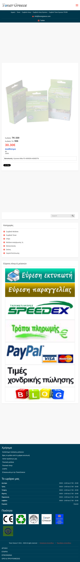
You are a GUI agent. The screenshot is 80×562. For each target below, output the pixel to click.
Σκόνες (8, 249)
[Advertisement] (40, 44)
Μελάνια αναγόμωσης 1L (15, 242)
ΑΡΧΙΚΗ (4, 548)
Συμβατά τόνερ (26, 12)
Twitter (42, 20)
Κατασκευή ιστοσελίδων (47, 543)
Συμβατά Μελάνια (12, 231)
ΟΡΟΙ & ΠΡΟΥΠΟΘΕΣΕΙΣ (11, 559)
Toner (18, 12)
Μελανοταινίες (11, 246)
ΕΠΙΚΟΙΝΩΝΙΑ (7, 555)
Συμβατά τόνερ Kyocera (40, 12)
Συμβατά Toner (11, 235)
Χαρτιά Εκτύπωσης (12, 253)
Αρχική (13, 12)
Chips (8, 239)
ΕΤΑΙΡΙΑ (5, 552)
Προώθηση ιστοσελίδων (64, 543)
